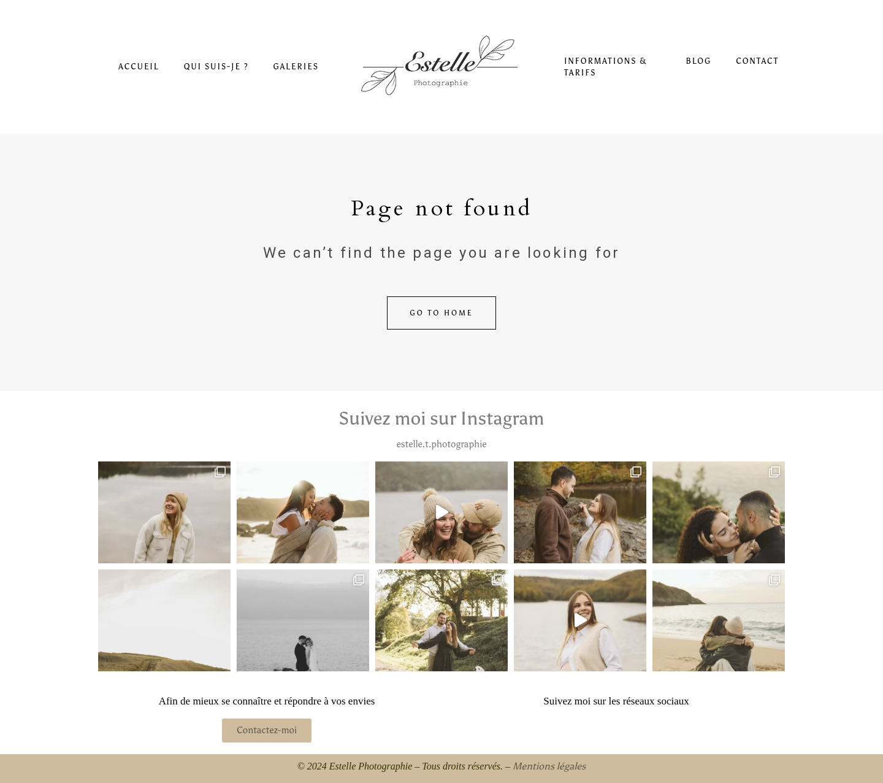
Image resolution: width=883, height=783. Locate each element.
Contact (757, 61)
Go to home (441, 313)
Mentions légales (549, 766)
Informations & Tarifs (606, 67)
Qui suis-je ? (216, 66)
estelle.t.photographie (441, 444)
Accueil (138, 66)
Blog (698, 61)
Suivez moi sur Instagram (441, 418)
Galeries (296, 66)
